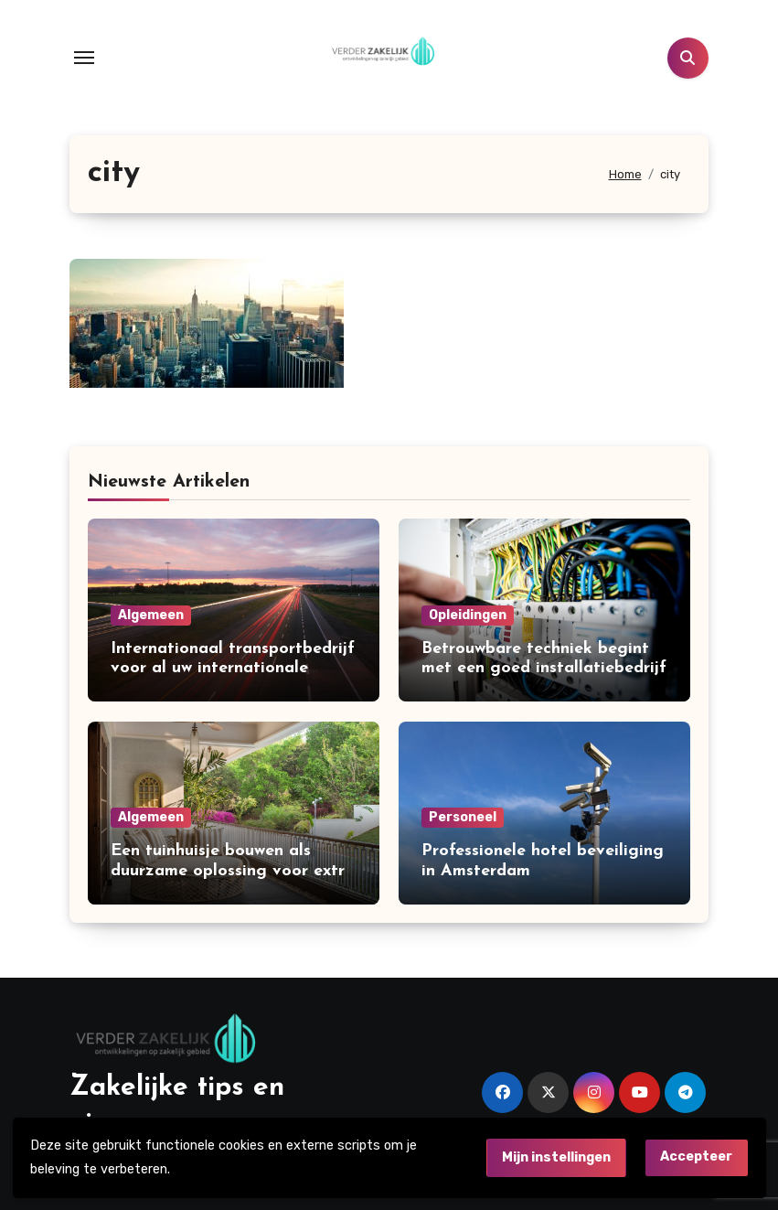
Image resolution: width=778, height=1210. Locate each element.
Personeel (462, 817)
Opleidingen (467, 615)
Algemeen (151, 615)
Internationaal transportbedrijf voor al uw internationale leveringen (233, 668)
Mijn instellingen (556, 1157)
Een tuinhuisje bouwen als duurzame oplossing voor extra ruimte (233, 870)
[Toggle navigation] (84, 58)
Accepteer (696, 1156)
